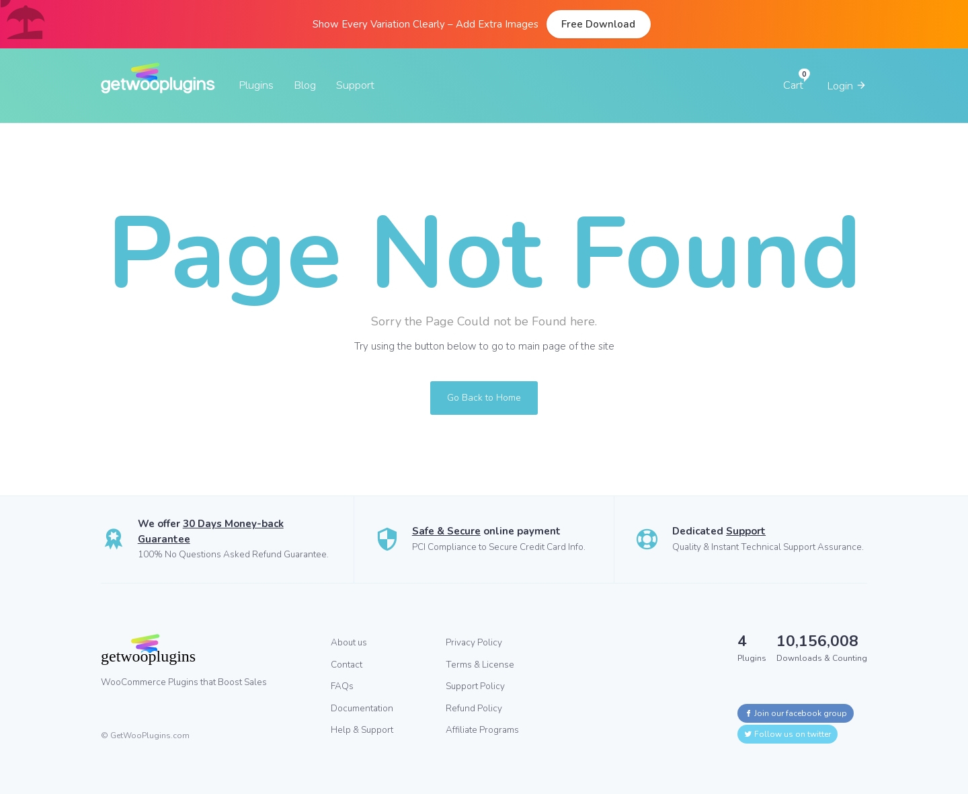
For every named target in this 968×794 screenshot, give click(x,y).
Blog (305, 85)
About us (349, 642)
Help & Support (362, 729)
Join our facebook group (795, 713)
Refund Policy (474, 708)
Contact (346, 664)
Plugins (256, 85)
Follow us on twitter (787, 734)
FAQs (342, 686)
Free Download (598, 24)
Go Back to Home (484, 397)
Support (355, 85)
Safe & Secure (446, 531)
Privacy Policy (474, 642)
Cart (793, 85)
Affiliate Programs (482, 729)
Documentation (362, 708)
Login (847, 85)
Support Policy (475, 686)
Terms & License (480, 664)
